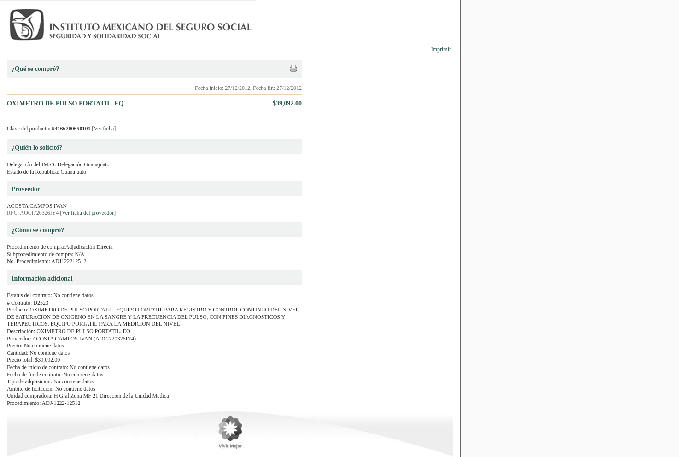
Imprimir (441, 49)
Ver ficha (104, 128)
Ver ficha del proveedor (88, 213)
